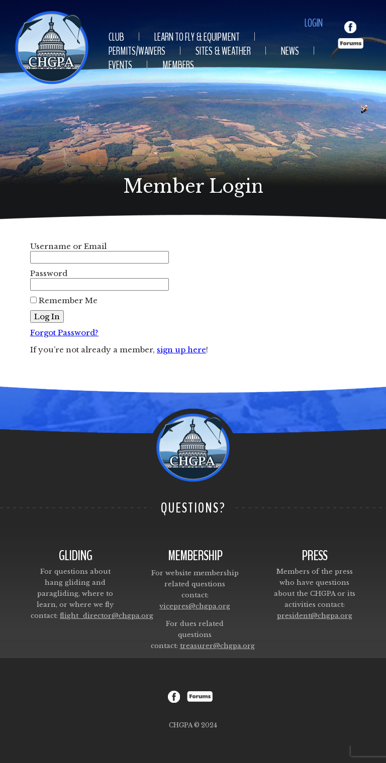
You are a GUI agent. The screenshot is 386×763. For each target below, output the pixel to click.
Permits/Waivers (137, 51)
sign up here (181, 349)
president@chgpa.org (314, 615)
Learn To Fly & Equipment (197, 37)
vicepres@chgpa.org (194, 606)
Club (116, 37)
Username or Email (68, 246)
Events (120, 65)
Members (178, 65)
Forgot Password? (64, 332)
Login (314, 23)
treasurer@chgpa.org (217, 646)
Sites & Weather (223, 51)
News (290, 51)
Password (48, 273)
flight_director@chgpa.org (106, 615)
